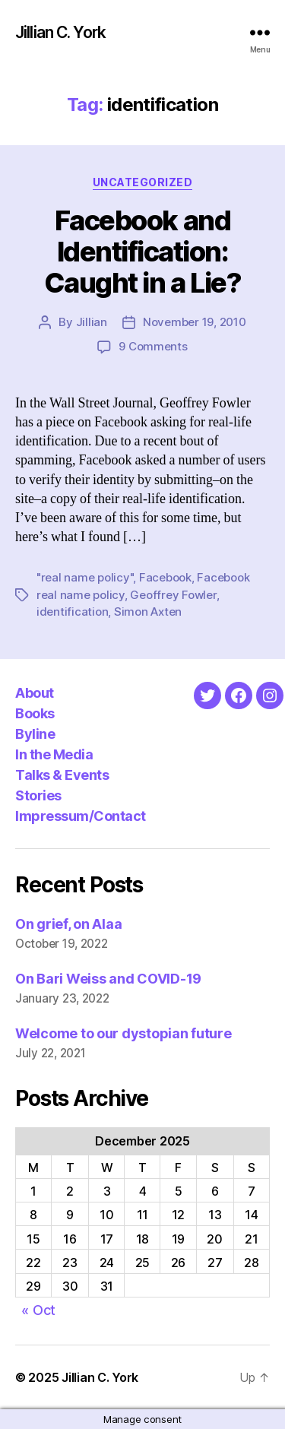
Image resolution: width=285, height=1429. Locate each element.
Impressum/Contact (80, 816)
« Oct (38, 1310)
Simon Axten (148, 611)
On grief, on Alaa (68, 924)
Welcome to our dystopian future (123, 1033)
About (34, 693)
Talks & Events (62, 775)
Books (35, 713)
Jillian (91, 322)
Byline (35, 734)
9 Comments (153, 346)
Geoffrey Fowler (173, 595)
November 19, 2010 (194, 322)
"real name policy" (84, 577)
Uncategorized (143, 182)
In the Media (54, 754)
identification (72, 611)
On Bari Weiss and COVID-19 (108, 979)
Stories (38, 795)
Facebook (165, 577)
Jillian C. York (60, 32)
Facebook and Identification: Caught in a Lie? (142, 251)
